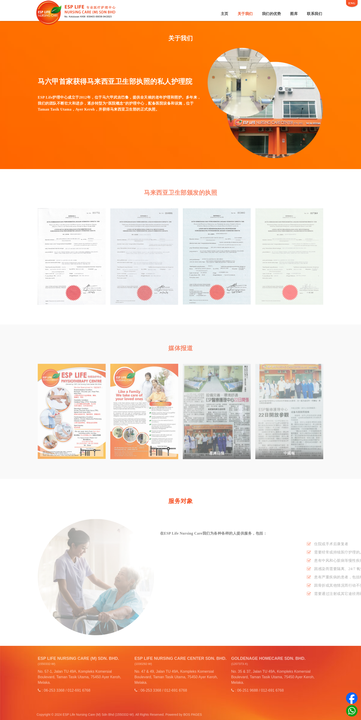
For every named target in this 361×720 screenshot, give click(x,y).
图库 (294, 14)
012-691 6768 (79, 688)
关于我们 (245, 14)
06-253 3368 (54, 688)
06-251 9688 (247, 688)
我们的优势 (271, 14)
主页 (224, 14)
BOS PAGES (192, 717)
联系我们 (314, 14)
